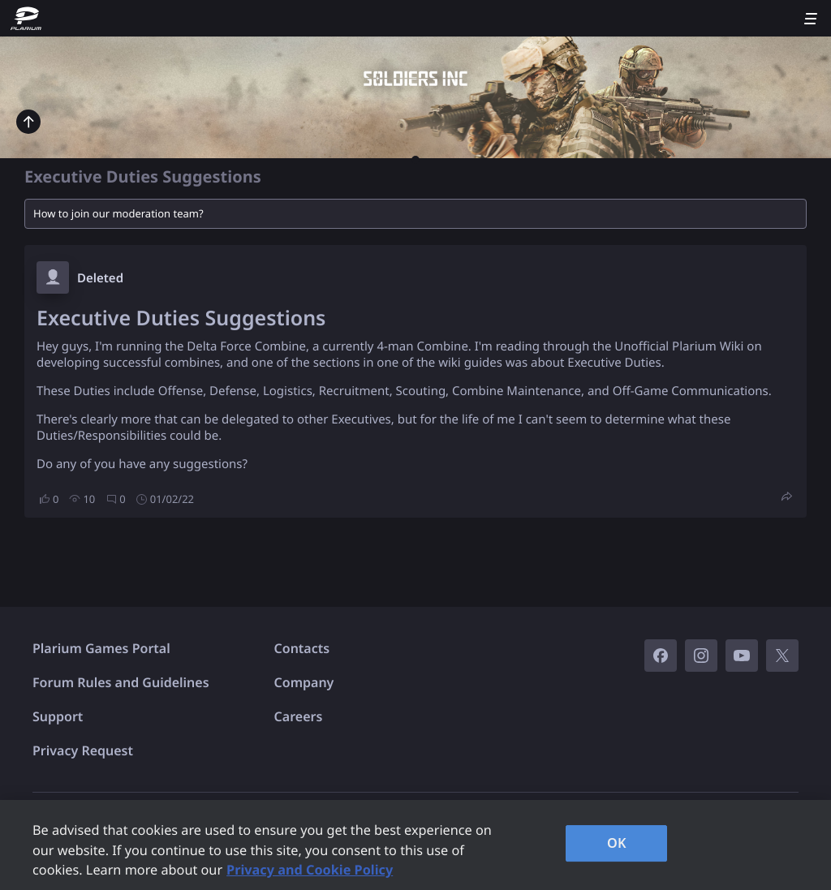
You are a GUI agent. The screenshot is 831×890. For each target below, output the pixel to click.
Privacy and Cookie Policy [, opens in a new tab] (309, 870)
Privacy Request (82, 750)
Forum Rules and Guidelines (120, 682)
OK (616, 843)
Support (57, 716)
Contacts (302, 648)
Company (304, 682)
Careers (298, 716)
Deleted (100, 278)
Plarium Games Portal (101, 648)
